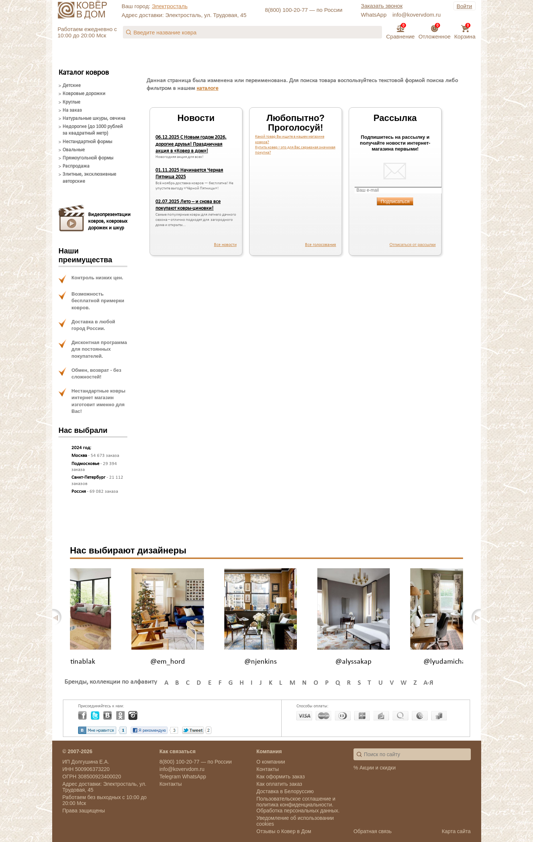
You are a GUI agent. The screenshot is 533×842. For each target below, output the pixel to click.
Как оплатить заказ (279, 784)
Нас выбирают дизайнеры (128, 550)
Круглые (71, 102)
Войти (464, 6)
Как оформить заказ (281, 776)
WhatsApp (373, 14)
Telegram (170, 776)
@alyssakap (353, 662)
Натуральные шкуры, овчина (94, 118)
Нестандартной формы (87, 142)
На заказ (72, 110)
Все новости (225, 245)
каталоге (207, 88)
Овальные (74, 150)
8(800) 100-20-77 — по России (303, 10)
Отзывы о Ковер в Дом (284, 831)
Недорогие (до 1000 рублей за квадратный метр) (93, 130)
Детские (72, 85)
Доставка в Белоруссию (285, 791)
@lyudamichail (446, 662)
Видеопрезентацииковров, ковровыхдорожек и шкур (107, 221)
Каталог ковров (83, 73)
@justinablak (75, 662)
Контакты (171, 784)
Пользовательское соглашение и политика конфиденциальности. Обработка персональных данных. (298, 805)
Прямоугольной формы (88, 158)
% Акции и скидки (374, 768)
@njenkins (260, 662)
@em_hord (167, 662)
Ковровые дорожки (84, 94)
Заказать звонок (381, 6)
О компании (271, 762)
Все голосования (320, 245)
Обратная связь (372, 831)
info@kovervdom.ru (416, 14)
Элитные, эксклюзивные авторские (89, 178)
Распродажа (76, 166)
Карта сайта (456, 831)
